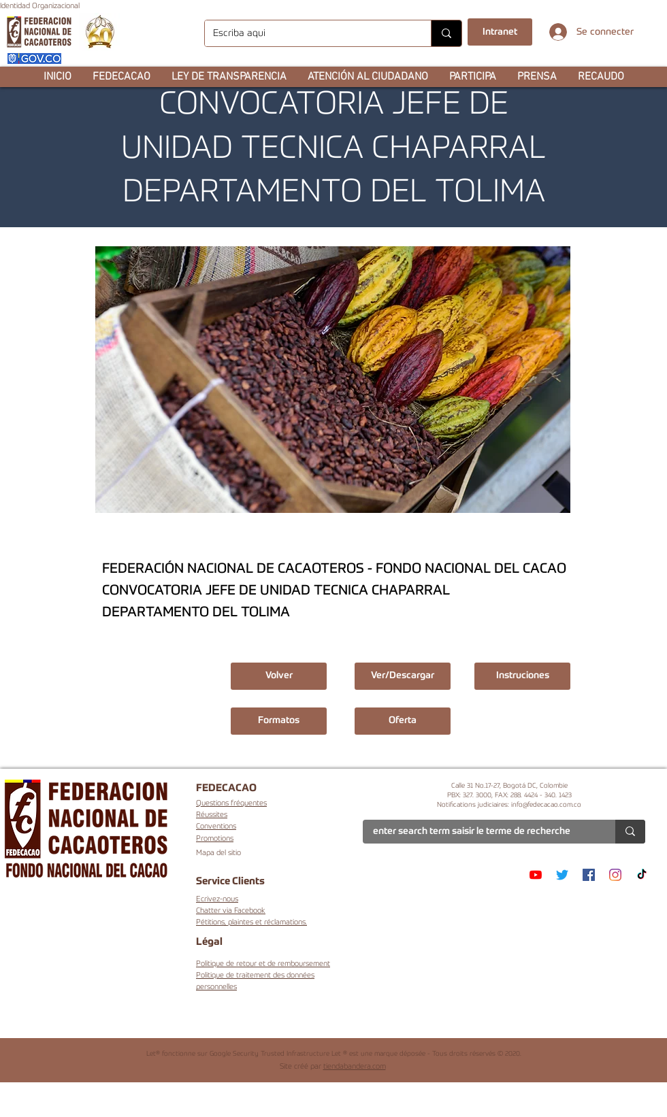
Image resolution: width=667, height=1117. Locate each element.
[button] (121, 77)
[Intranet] (500, 32)
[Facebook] (589, 875)
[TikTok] (642, 875)
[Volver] (279, 676)
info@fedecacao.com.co (546, 804)
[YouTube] (536, 875)
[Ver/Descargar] (403, 676)
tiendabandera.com (354, 1067)
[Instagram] (615, 875)
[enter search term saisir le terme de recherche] (479, 832)
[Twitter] (562, 875)
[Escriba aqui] (307, 33)
